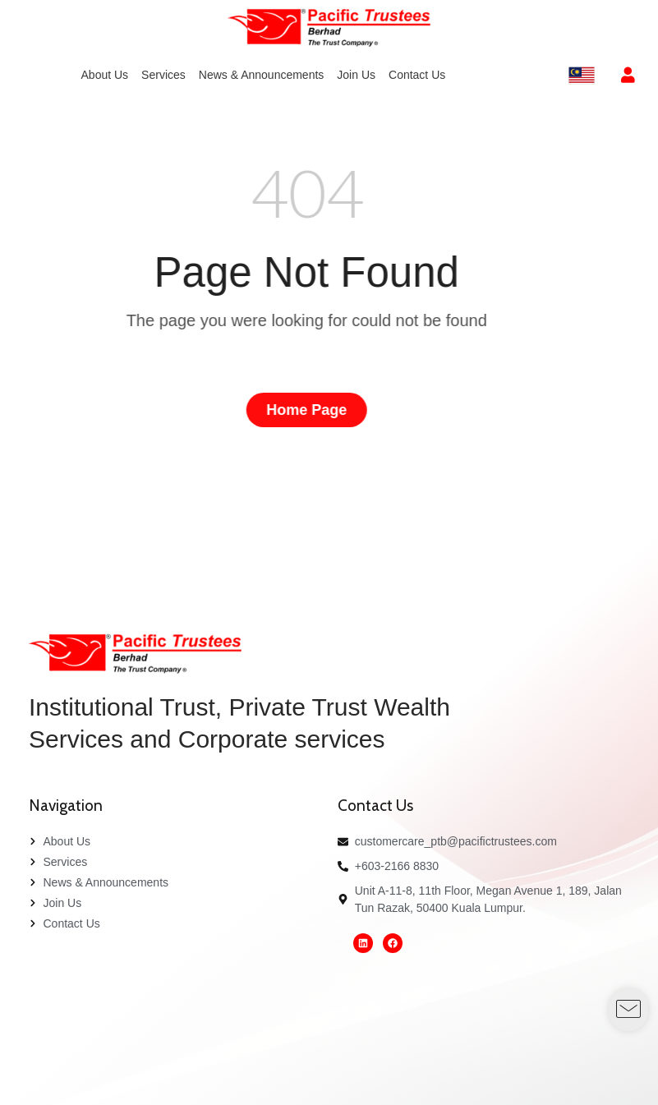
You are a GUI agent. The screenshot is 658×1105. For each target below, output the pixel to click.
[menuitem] (105, 75)
